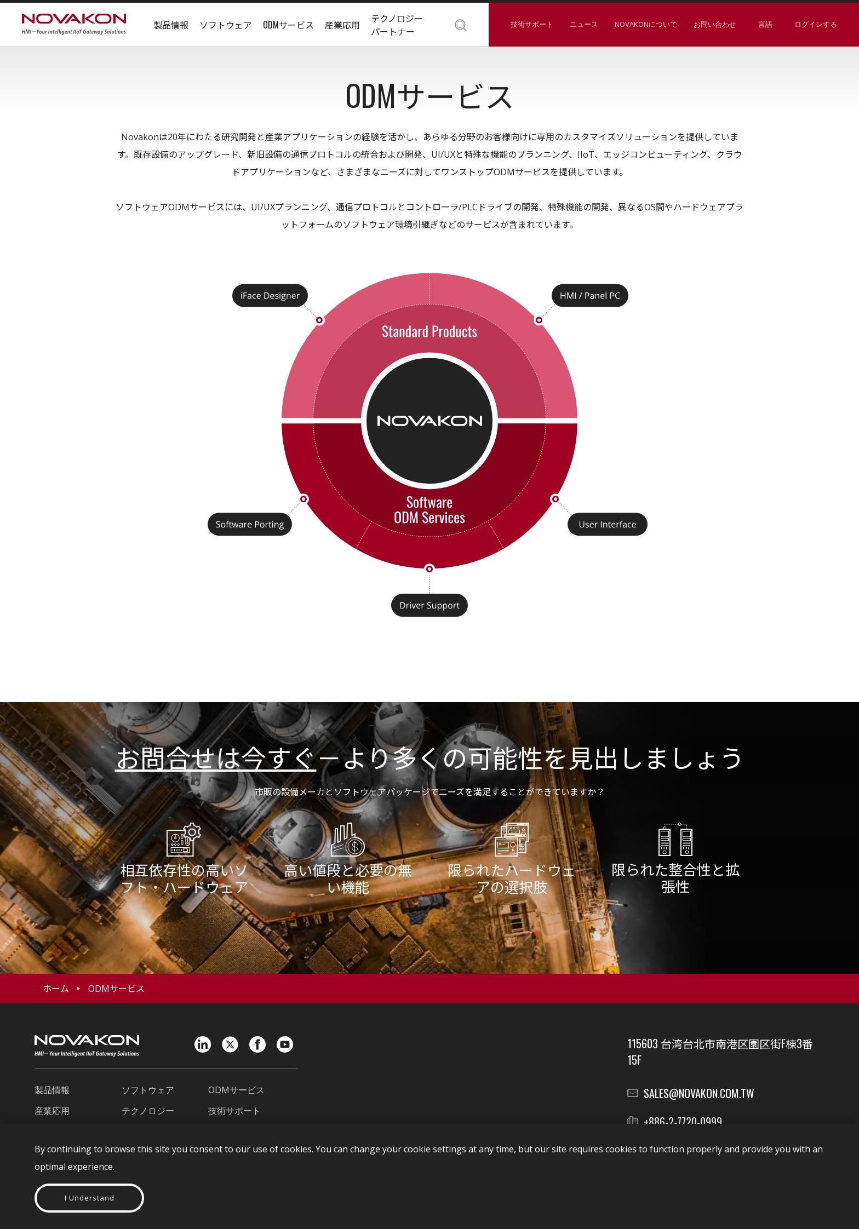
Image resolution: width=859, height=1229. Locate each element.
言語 (765, 24)
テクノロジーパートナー (397, 25)
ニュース (584, 24)
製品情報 (170, 24)
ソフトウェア (225, 24)
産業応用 (342, 24)
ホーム (56, 989)
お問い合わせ (715, 24)
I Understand (89, 1198)
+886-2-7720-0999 (683, 1121)
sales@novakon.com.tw (699, 1093)
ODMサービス (288, 24)
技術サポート (532, 24)
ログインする (815, 24)
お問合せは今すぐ (216, 756)
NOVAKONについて (646, 24)
